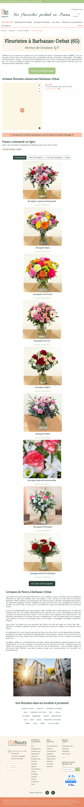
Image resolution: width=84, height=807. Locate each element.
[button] (77, 15)
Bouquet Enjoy (43, 247)
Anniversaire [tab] (19, 157)
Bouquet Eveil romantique (42, 573)
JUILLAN (57, 712)
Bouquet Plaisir (43, 434)
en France (50, 135)
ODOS (25, 720)
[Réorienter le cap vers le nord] (39, 91)
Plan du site (66, 754)
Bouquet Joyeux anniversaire (42, 201)
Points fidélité (51, 756)
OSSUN (39, 720)
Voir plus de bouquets (42, 583)
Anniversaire (7, 22)
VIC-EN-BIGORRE (53, 723)
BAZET (26, 712)
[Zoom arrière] (39, 88)
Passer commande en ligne (42, 71)
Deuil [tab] (68, 157)
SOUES (35, 723)
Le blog (33, 779)
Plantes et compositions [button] (72, 22)
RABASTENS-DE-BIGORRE (52, 720)
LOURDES (46, 716)
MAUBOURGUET (57, 716)
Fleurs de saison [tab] (36, 157)
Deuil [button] (80, 25)
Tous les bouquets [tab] (54, 157)
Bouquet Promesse (43, 527)
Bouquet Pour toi (42, 340)
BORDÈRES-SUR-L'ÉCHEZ (39, 712)
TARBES (42, 723)
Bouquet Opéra (42, 387)
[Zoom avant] (39, 85)
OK (78, 769)
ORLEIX (32, 720)
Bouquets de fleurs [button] (42, 22)
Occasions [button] (6, 25)
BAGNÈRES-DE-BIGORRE (54, 708)
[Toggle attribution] (39, 128)
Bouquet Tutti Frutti (42, 294)
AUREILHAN (40, 708)
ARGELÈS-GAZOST (28, 708)
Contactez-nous (67, 746)
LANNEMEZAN (36, 716)
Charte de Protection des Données (35, 759)
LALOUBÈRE (26, 716)
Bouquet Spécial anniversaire (42, 480)
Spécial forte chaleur (23, 22)
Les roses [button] (56, 22)
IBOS (50, 712)
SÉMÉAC (27, 723)
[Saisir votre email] (68, 769)
